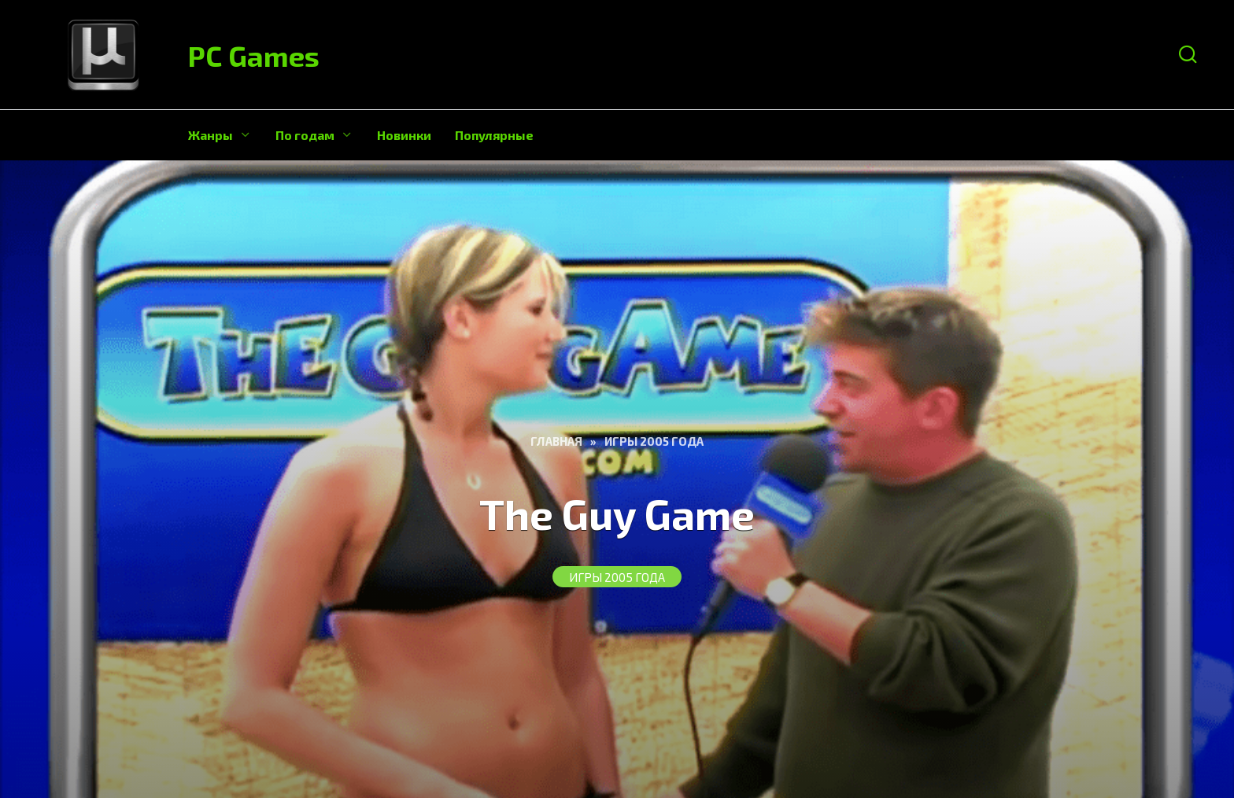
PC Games (254, 55)
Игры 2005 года (617, 577)
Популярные (494, 134)
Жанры (210, 134)
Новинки (404, 134)
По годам (304, 134)
